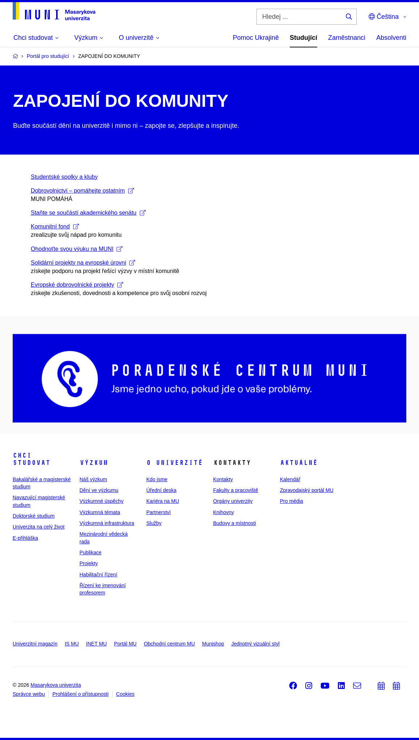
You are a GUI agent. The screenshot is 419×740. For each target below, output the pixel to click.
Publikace (91, 552)
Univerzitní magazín (35, 644)
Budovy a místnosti (234, 523)
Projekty (89, 563)
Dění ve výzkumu (99, 490)
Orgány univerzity (233, 501)
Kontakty (223, 479)
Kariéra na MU (162, 501)
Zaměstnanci (346, 37)
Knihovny (223, 512)
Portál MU (125, 644)
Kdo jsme (156, 479)
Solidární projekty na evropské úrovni (83, 263)
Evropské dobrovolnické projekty (77, 285)
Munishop (213, 644)
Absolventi (391, 37)
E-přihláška (25, 538)
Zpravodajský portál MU (307, 490)
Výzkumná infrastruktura (107, 523)
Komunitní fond (55, 226)
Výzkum (94, 463)
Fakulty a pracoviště (236, 490)
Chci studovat (31, 459)
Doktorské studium (34, 516)
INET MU (96, 644)
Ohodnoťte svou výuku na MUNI (76, 249)
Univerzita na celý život (38, 527)
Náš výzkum (93, 479)
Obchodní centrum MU (169, 644)
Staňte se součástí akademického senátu (88, 213)
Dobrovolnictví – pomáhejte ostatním (82, 191)
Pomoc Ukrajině (256, 37)
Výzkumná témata (100, 512)
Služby (154, 523)
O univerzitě (174, 463)
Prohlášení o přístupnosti (81, 694)
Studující (303, 37)
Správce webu (29, 694)
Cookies (125, 694)
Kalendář (290, 479)
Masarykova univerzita (55, 685)
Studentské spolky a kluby (64, 177)
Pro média (291, 501)
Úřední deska (161, 490)
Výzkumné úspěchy (101, 501)
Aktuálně (299, 463)
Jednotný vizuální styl (255, 644)
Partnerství (158, 512)
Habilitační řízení (98, 574)
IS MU (72, 644)
